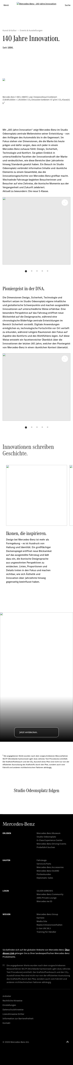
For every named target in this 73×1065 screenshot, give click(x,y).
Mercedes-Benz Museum (48, 833)
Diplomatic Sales (45, 877)
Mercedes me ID (44, 901)
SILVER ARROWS (45, 890)
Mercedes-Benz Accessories (50, 867)
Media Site (42, 921)
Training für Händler (46, 931)
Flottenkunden (44, 874)
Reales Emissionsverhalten (49, 924)
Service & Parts (44, 863)
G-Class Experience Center (49, 840)
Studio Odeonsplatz (46, 836)
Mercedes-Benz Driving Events (51, 843)
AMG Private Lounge (46, 897)
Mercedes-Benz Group (47, 914)
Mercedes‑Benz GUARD (48, 870)
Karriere (40, 917)
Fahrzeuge (42, 860)
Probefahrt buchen (46, 847)
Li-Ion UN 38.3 (44, 928)
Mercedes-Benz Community (50, 894)
